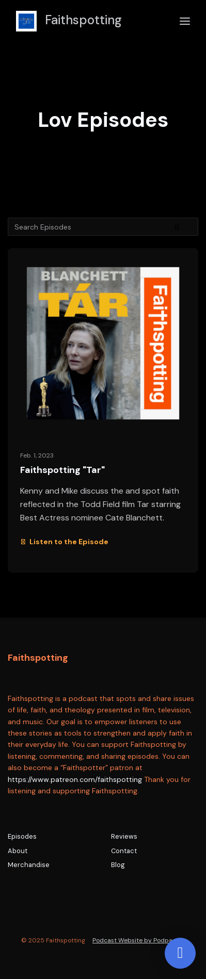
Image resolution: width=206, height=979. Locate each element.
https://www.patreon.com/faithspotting (75, 779)
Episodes (22, 836)
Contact (124, 850)
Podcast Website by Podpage (136, 940)
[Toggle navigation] (185, 21)
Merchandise (29, 864)
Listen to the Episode (64, 541)
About (17, 850)
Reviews (124, 836)
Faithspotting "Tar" (62, 470)
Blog (118, 864)
